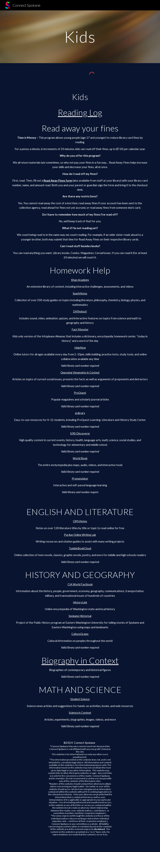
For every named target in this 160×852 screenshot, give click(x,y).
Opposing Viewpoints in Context (80, 372)
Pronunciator (80, 478)
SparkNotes (80, 293)
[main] (80, 36)
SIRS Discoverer (80, 433)
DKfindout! (80, 311)
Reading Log (80, 112)
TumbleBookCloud (80, 548)
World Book (80, 458)
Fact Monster (80, 329)
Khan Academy (80, 279)
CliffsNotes (80, 521)
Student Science (80, 699)
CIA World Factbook (80, 584)
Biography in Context (80, 660)
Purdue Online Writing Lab (80, 534)
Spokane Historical (80, 616)
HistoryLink (80, 602)
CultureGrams (80, 634)
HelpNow (80, 347)
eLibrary (80, 413)
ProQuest (80, 392)
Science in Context (80, 712)
